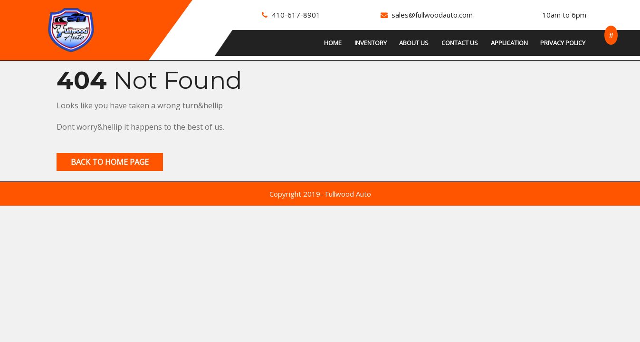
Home (333, 42)
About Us (414, 42)
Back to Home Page (110, 162)
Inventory (370, 42)
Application (509, 42)
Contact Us (459, 42)
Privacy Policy (562, 42)
